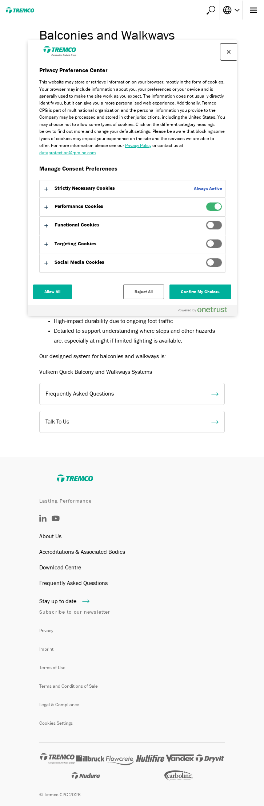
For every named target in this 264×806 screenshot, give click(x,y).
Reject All (144, 292)
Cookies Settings (56, 723)
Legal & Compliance (59, 704)
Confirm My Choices (200, 292)
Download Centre (60, 567)
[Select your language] (231, 10)
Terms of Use (52, 667)
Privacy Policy (138, 145)
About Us (50, 536)
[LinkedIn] (43, 520)
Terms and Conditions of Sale (68, 686)
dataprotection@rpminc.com (67, 152)
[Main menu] (253, 10)
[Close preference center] (229, 52)
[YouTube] (55, 524)
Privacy (46, 630)
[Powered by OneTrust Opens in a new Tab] (205, 311)
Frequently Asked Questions (73, 583)
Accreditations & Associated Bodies (82, 552)
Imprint (46, 649)
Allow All (52, 292)
